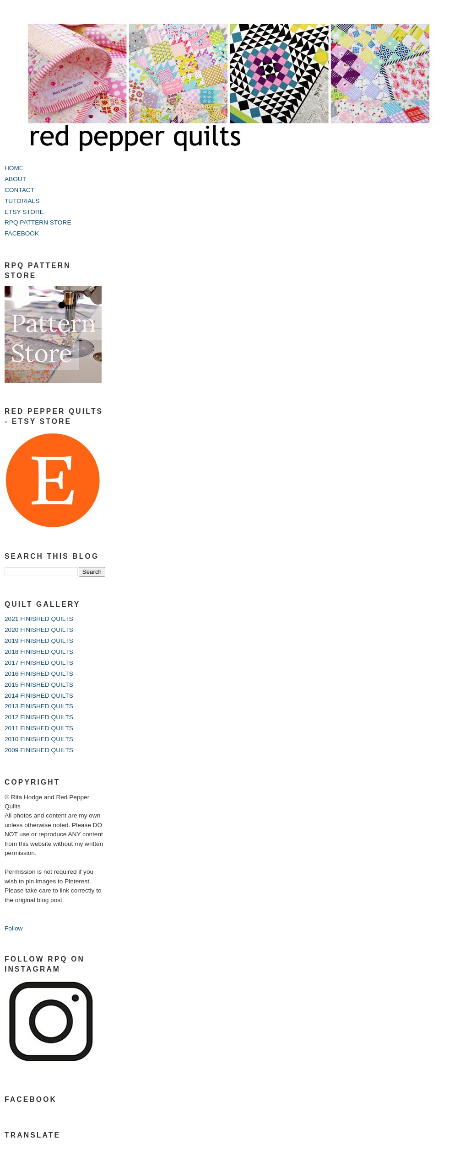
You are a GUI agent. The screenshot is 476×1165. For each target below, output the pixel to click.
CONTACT (19, 190)
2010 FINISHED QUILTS (39, 739)
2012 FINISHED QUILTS (39, 717)
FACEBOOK (22, 233)
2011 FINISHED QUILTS (39, 728)
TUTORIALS (22, 201)
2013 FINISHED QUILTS (39, 706)
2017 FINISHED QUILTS (39, 662)
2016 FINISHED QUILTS (39, 673)
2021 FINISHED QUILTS (39, 618)
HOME (14, 168)
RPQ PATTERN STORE (38, 222)
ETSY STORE (24, 211)
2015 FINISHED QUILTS (39, 684)
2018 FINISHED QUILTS (39, 651)
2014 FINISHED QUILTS (39, 695)
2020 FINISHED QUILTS (39, 629)
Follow (13, 928)
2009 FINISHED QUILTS (39, 750)
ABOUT (15, 179)
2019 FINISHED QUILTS (39, 640)
